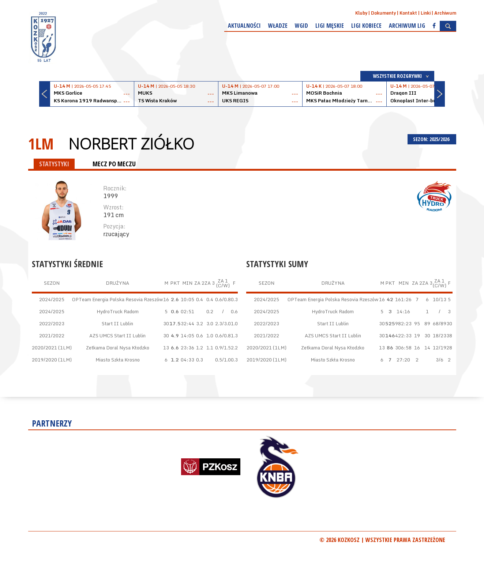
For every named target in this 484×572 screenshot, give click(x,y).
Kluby (361, 13)
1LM (41, 143)
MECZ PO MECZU (114, 163)
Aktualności (244, 26)
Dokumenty (383, 13)
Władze (278, 26)
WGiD (301, 26)
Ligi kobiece (366, 26)
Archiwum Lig (407, 26)
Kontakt (408, 13)
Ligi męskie (329, 26)
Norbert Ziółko (131, 143)
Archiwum (445, 13)
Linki (426, 13)
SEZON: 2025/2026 (432, 139)
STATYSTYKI (54, 163)
